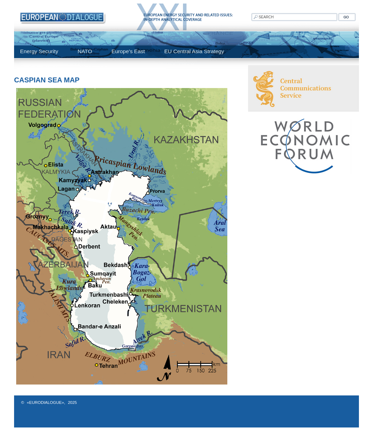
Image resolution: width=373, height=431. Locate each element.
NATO (84, 51)
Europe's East (128, 51)
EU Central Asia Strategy (194, 51)
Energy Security (39, 51)
